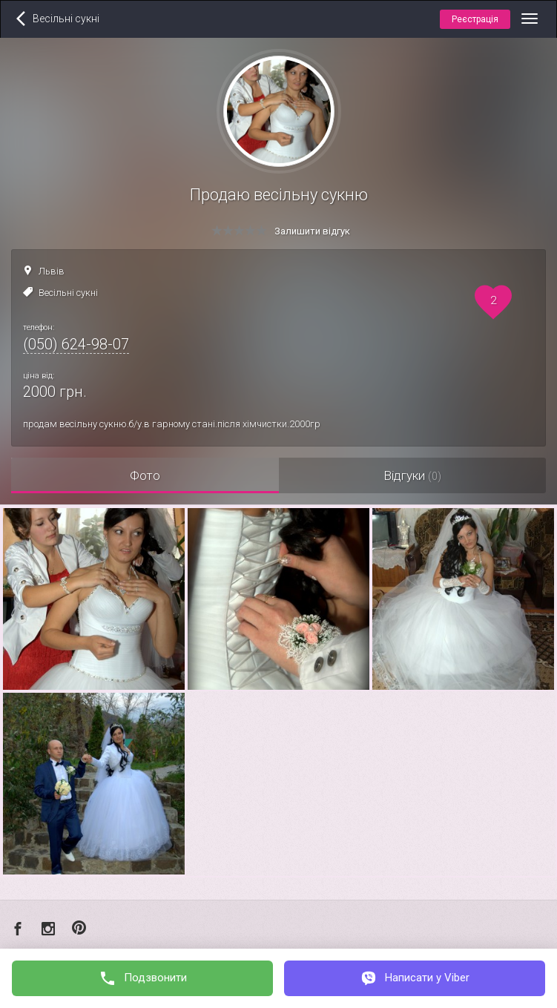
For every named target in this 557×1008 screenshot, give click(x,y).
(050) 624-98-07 (76, 344)
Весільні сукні (68, 292)
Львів (52, 271)
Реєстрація (475, 19)
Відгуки (412, 475)
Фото (145, 475)
